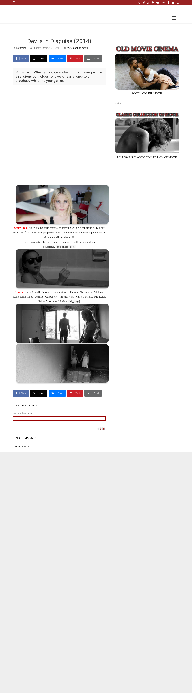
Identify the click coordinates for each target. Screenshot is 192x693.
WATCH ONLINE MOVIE (147, 93)
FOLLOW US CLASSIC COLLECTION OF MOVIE (147, 157)
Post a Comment (21, 446)
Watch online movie (77, 48)
